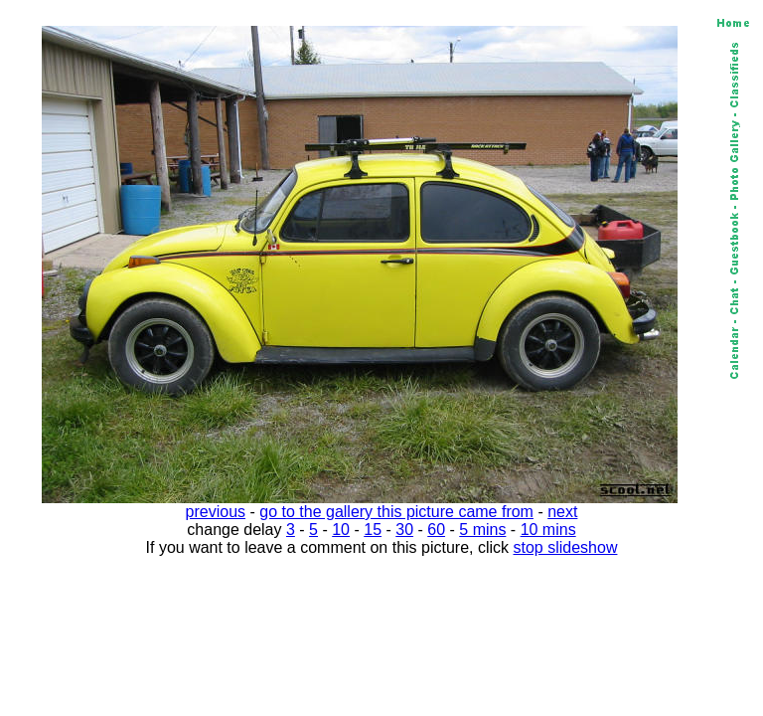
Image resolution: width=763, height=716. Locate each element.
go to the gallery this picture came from (396, 511)
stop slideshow (566, 547)
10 (341, 529)
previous (215, 511)
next (562, 511)
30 (404, 529)
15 (373, 529)
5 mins (482, 529)
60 (436, 529)
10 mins (548, 529)
